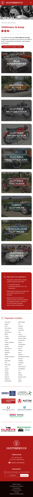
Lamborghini (21, 344)
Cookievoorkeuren (17, 490)
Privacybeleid (16, 488)
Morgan (7, 350)
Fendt (6, 358)
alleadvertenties (16, 62)
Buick (19, 352)
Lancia (20, 334)
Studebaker (21, 368)
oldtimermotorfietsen (16, 110)
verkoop (21, 39)
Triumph (20, 326)
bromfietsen (17, 41)
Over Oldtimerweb (16, 457)
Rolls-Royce (8, 348)
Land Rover (21, 340)
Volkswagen (21, 322)
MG (19, 324)
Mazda (20, 375)
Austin (6, 370)
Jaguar (7, 324)
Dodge (7, 373)
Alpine (20, 381)
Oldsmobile (8, 381)
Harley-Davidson (9, 342)
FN (19, 370)
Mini (6, 362)
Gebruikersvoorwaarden (16, 486)
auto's (3, 41)
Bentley (20, 354)
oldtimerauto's (16, 86)
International (22, 336)
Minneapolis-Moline (23, 356)
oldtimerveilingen (16, 254)
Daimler (7, 377)
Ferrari (6, 336)
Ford (6, 326)
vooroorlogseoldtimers (16, 230)
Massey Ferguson (9, 356)
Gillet (19, 373)
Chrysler (20, 346)
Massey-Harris (22, 377)
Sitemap (16, 492)
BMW (6, 334)
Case (6, 366)
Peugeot (20, 360)
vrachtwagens (26, 41)
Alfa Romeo (8, 332)
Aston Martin (22, 366)
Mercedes (7, 322)
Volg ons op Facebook (17, 462)
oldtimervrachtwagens (16, 158)
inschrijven (24, 475)
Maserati (7, 352)
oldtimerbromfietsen (16, 134)
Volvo (6, 340)
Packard (7, 379)
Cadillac (7, 338)
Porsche (20, 328)
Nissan (6, 344)
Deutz (20, 348)
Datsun (7, 375)
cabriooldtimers (16, 206)
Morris (20, 364)
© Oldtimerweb (16, 484)
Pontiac (20, 350)
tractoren (6, 43)
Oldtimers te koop (11, 22)
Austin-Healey (22, 338)
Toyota (20, 342)
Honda (7, 346)
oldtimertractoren (16, 182)
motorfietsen (9, 41)
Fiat (19, 332)
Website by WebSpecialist (16, 494)
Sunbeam (21, 362)
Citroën (7, 330)
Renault (20, 358)
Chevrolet (21, 330)
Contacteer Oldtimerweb (16, 459)
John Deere (8, 328)
